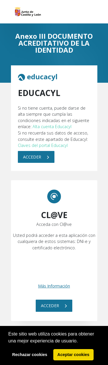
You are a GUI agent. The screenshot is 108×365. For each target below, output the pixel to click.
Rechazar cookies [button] (29, 354)
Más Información (54, 286)
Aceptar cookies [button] (73, 354)
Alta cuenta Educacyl (52, 126)
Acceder (36, 157)
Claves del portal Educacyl (43, 145)
